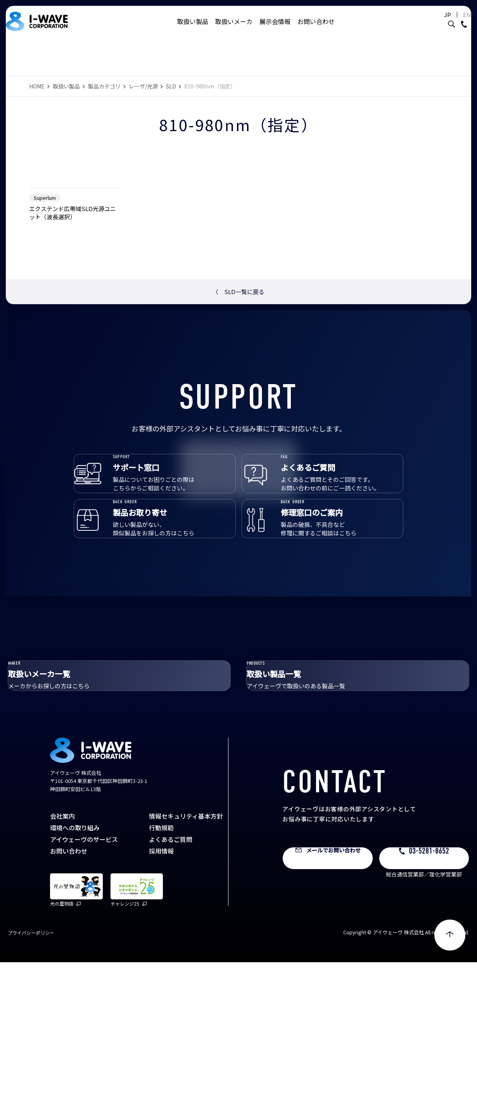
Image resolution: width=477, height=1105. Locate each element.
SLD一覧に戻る (238, 380)
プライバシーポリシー (31, 1075)
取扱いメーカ (233, 29)
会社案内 (62, 958)
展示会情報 (274, 29)
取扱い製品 (192, 29)
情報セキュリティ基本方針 (186, 958)
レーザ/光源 (143, 86)
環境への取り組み (75, 970)
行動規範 (161, 970)
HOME (37, 86)
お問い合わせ (316, 29)
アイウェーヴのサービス (84, 981)
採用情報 (161, 993)
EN (455, 22)
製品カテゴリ (104, 86)
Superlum (45, 286)
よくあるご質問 (170, 981)
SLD (171, 86)
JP (435, 22)
